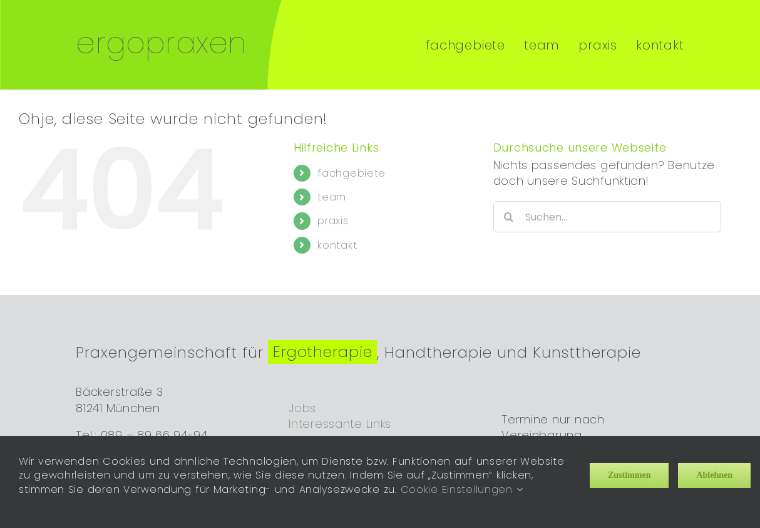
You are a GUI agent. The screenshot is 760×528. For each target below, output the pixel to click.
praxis (332, 210)
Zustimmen (629, 475)
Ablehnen (714, 475)
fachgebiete (351, 162)
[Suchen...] (607, 206)
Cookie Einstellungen (462, 489)
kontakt (337, 234)
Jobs (302, 397)
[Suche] (509, 206)
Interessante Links (340, 412)
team (331, 186)
